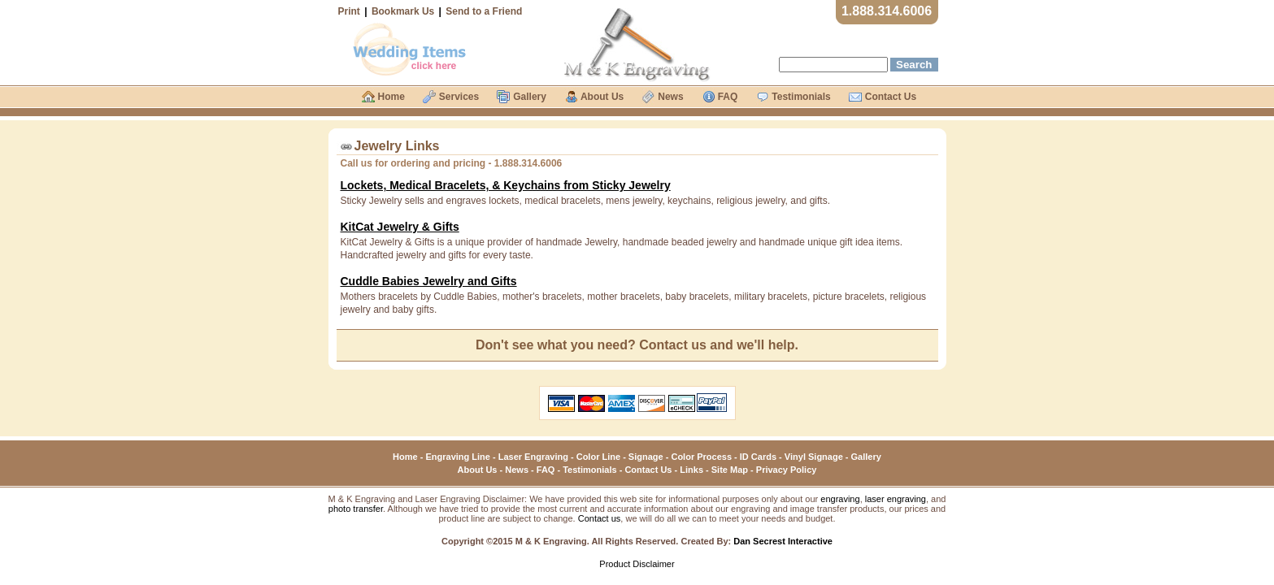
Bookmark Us (403, 11)
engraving (839, 499)
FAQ (546, 469)
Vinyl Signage (814, 457)
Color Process (701, 457)
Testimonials (589, 469)
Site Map (729, 469)
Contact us (599, 518)
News (516, 469)
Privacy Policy (786, 469)
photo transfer (355, 509)
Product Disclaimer (636, 564)
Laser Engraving (533, 457)
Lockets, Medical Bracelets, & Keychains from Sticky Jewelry (506, 185)
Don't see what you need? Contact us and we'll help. (637, 345)
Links (691, 469)
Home (405, 457)
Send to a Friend (484, 11)
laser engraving (895, 499)
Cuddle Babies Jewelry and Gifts (429, 281)
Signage (645, 457)
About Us (478, 469)
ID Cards (758, 457)
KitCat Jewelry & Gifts (400, 226)
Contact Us (648, 469)
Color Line (598, 457)
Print (349, 11)
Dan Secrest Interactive (783, 541)
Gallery (866, 457)
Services (459, 96)
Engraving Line (457, 457)
